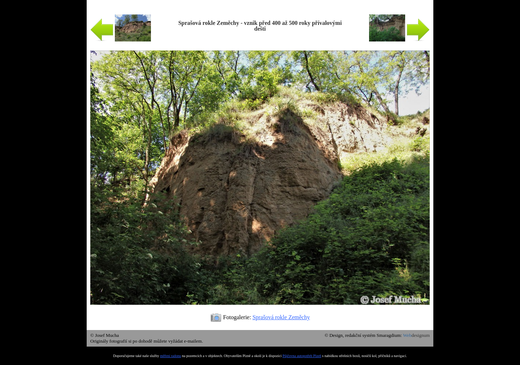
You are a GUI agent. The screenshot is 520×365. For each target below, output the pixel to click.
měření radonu (170, 356)
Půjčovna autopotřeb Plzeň (301, 356)
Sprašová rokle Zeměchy (281, 317)
